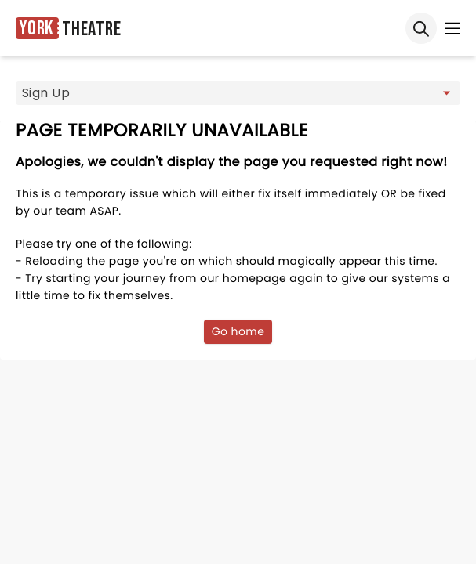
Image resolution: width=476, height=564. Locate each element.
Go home (238, 331)
